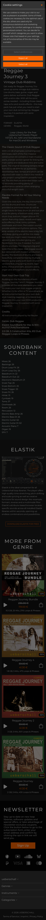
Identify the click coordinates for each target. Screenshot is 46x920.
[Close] (42, 5)
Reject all (23, 58)
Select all (23, 64)
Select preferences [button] (23, 52)
